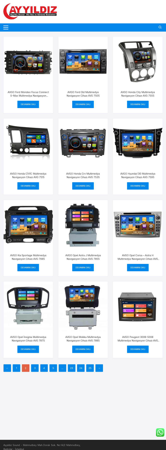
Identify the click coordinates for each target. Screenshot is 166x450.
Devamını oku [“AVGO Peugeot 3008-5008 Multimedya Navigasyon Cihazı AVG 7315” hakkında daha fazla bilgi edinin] (137, 349)
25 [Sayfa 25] (90, 368)
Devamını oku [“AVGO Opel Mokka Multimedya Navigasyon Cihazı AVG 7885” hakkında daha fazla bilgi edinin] (83, 349)
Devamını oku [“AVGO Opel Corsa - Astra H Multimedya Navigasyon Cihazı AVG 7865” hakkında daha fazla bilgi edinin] (137, 267)
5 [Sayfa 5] (53, 368)
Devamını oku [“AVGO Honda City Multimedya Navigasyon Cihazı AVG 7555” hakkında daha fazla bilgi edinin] (137, 104)
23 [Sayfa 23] (71, 368)
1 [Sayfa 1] (16, 368)
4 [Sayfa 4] (44, 368)
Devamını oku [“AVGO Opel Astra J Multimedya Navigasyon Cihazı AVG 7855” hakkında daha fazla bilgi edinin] (83, 267)
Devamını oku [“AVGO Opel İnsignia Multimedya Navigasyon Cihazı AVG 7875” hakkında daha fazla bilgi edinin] (28, 349)
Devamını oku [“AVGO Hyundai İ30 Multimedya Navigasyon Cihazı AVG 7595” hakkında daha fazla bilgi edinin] (137, 186)
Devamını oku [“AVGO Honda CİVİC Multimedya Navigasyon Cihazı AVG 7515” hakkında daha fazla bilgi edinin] (28, 186)
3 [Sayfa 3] (35, 368)
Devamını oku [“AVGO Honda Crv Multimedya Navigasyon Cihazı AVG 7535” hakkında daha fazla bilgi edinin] (83, 186)
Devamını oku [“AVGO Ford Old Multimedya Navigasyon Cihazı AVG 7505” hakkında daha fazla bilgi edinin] (83, 104)
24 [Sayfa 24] (80, 368)
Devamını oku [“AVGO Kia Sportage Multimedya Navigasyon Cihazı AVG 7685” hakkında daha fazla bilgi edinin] (28, 267)
